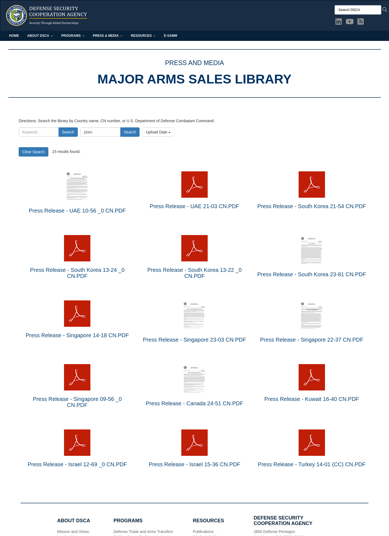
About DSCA (40, 36)
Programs (73, 36)
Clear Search (33, 152)
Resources (143, 36)
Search (68, 132)
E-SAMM (170, 36)
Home (14, 36)
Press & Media (108, 36)
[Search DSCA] (358, 10)
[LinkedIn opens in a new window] (338, 23)
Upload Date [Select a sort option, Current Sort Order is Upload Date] (158, 132)
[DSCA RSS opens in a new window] (360, 23)
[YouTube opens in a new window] (350, 23)
